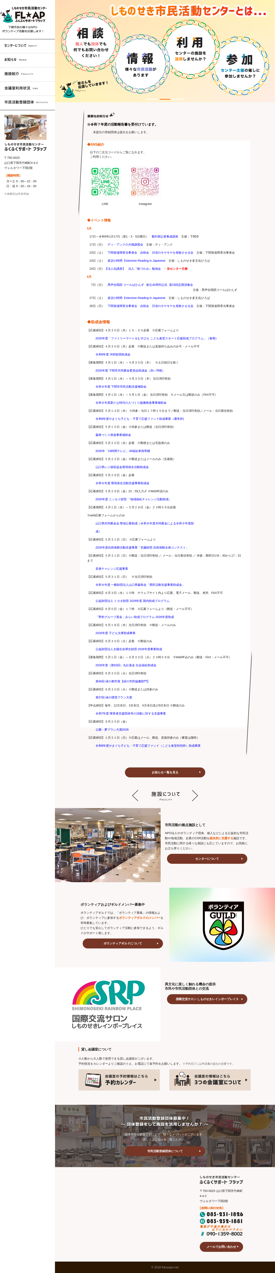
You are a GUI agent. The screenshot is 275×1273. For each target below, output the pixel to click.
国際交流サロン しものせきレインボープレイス (207, 999)
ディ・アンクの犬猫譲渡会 (125, 244)
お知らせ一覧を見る (165, 772)
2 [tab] (162, 97)
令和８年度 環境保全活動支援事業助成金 (123, 483)
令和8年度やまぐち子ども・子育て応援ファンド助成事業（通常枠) (140, 418)
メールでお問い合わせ (221, 1246)
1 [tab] (149, 97)
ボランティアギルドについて (123, 943)
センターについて (207, 858)
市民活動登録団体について (165, 1151)
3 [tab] (174, 97)
